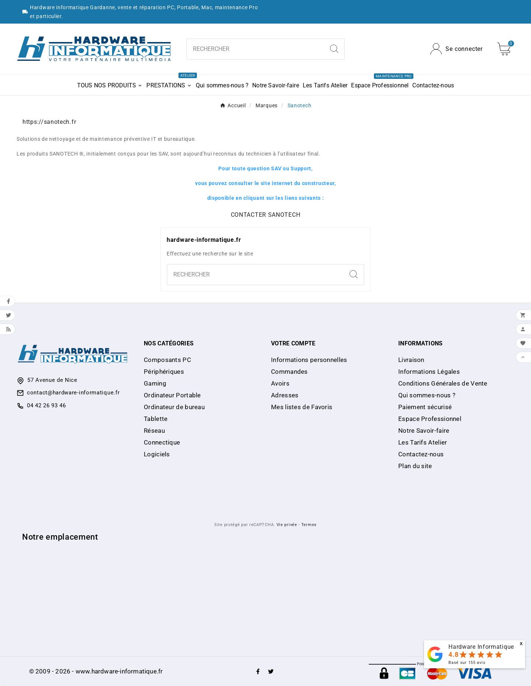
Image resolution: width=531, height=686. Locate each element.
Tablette (155, 418)
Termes (309, 524)
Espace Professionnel (429, 418)
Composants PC (167, 359)
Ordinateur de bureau (174, 407)
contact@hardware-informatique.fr (73, 392)
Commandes (289, 371)
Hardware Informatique (481, 646)
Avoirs (280, 383)
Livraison (411, 359)
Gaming (155, 383)
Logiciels (157, 454)
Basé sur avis (466, 662)
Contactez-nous (421, 454)
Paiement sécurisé (425, 407)
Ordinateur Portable (172, 395)
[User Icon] (456, 49)
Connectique (162, 442)
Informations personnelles (309, 359)
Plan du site (415, 466)
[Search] (334, 49)
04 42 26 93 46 (46, 405)
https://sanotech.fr (49, 121)
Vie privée (287, 524)
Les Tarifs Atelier (422, 442)
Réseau (154, 430)
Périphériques (164, 371)
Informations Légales (429, 371)
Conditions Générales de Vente (442, 383)
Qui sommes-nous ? (426, 395)
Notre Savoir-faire (423, 430)
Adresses (284, 395)
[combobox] (255, 49)
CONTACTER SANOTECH (266, 214)
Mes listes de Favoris (301, 407)
